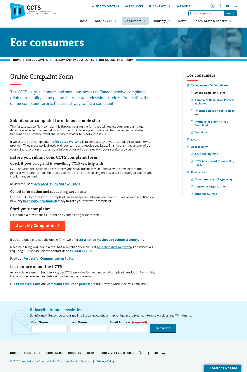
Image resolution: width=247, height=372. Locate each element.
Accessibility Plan (206, 154)
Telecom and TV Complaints (210, 85)
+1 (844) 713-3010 (81, 251)
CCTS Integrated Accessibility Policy (214, 163)
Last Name (79, 322)
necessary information (40, 201)
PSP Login (136, 6)
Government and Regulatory (214, 179)
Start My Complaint (40, 227)
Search (230, 13)
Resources (198, 172)
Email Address (128, 322)
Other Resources (206, 194)
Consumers (135, 21)
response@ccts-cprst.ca (114, 247)
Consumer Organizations (211, 186)
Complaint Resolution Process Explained (215, 101)
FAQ (193, 139)
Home (83, 21)
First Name (39, 322)
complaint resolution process (68, 284)
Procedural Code (28, 284)
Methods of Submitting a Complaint (211, 123)
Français (186, 6)
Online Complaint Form (210, 92)
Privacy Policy (105, 361)
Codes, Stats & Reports (213, 21)
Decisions (201, 132)
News (182, 21)
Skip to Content (107, 6)
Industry (162, 21)
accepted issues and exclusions (57, 184)
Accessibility (199, 146)
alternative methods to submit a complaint (111, 240)
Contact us (161, 6)
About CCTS (106, 21)
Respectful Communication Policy (48, 258)
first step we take (68, 142)
